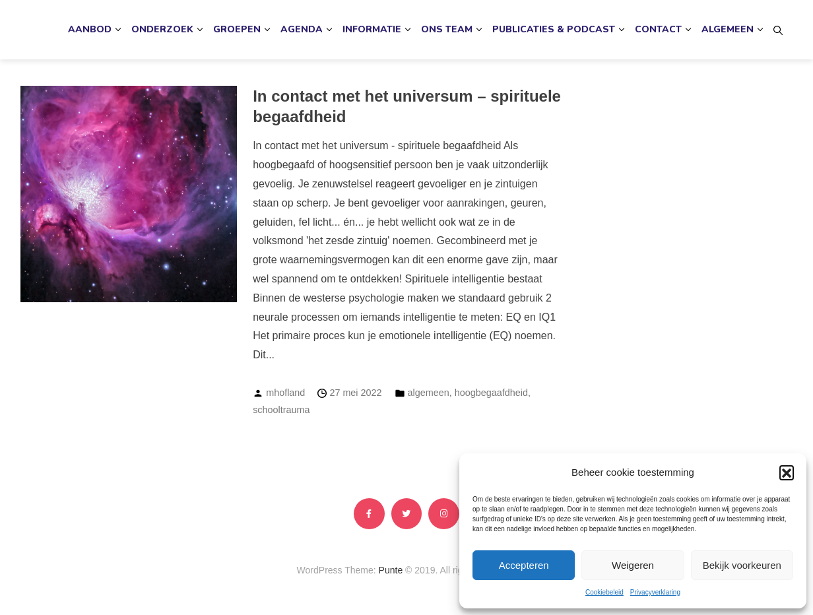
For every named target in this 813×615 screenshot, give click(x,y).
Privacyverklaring (655, 592)
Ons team (446, 29)
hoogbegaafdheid (491, 392)
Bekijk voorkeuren (742, 565)
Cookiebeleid (604, 592)
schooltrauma (281, 410)
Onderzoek (162, 29)
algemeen (428, 392)
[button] (786, 472)
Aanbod (90, 29)
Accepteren (524, 565)
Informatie (371, 29)
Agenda (301, 29)
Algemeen (727, 29)
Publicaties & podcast (553, 29)
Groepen (237, 29)
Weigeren (633, 565)
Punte (391, 570)
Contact (658, 29)
